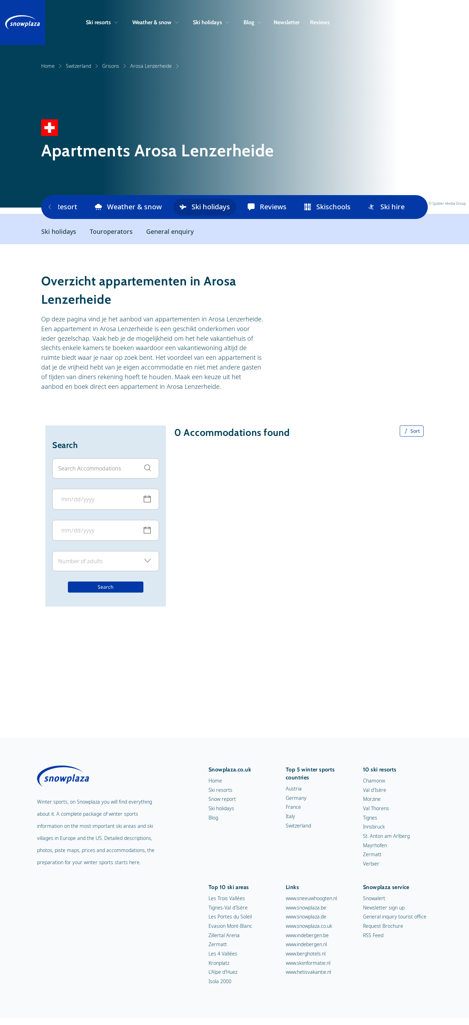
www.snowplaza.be (306, 908)
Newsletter (287, 22)
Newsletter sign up (384, 908)
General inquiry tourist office (394, 917)
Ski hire (386, 207)
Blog (252, 22)
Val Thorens (376, 808)
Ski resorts (102, 22)
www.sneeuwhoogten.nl (311, 898)
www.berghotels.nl (306, 954)
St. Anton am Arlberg (386, 836)
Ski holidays (211, 22)
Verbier (371, 864)
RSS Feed (373, 935)
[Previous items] (49, 207)
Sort (412, 431)
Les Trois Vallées (227, 898)
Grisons (114, 66)
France (293, 807)
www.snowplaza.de (306, 917)
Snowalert (374, 898)
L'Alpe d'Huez (223, 972)
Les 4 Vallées (223, 954)
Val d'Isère (374, 790)
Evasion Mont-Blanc (230, 926)
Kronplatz (219, 963)
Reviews (320, 22)
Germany (296, 798)
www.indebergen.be (307, 935)
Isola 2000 (220, 981)
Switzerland (82, 66)
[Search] (427, 22)
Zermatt (372, 854)
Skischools (327, 207)
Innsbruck (374, 827)
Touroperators (111, 232)
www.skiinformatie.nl (308, 963)
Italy (290, 816)
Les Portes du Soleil (230, 917)
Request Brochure (383, 926)
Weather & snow (155, 22)
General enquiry (170, 232)
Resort (60, 207)
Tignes (370, 818)
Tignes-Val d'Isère (228, 908)
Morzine (372, 799)
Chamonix (374, 781)
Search (106, 587)
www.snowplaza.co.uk (309, 926)
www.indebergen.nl (306, 944)
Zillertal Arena (224, 935)
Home (51, 66)
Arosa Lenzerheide (154, 66)
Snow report (222, 799)
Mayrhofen (375, 845)
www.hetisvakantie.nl (308, 972)
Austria (294, 789)
